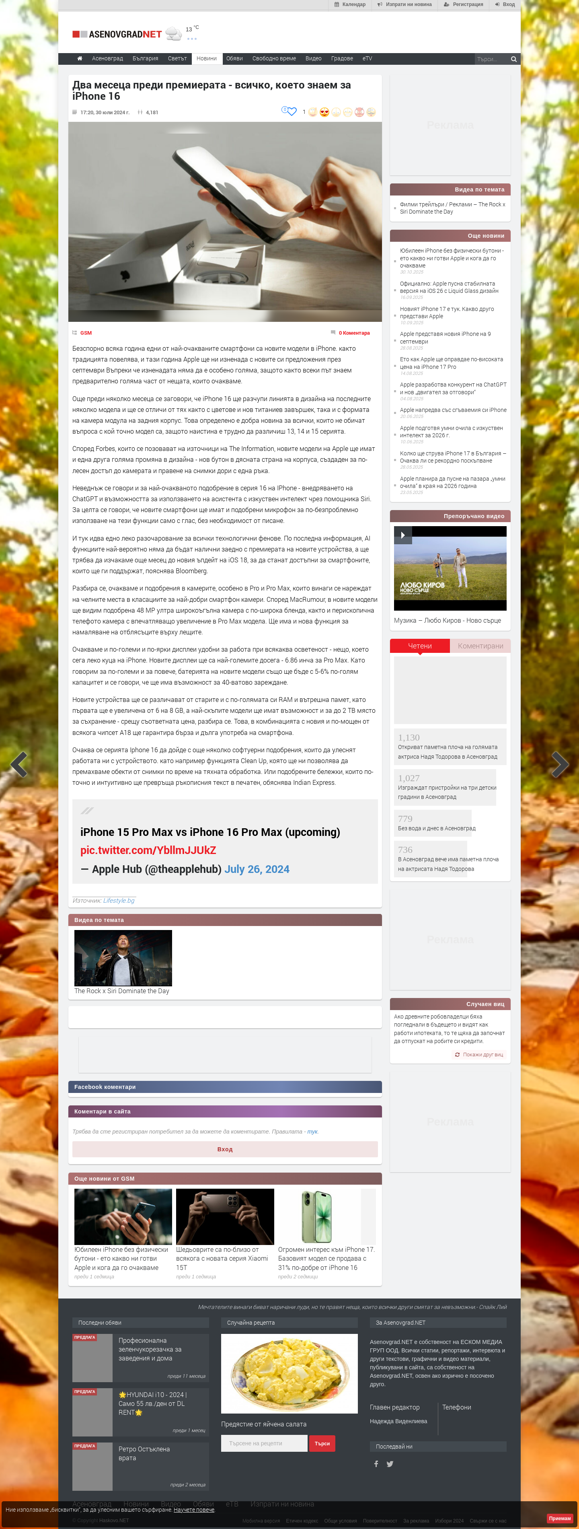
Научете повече (194, 1509)
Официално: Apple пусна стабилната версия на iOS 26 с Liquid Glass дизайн (449, 285)
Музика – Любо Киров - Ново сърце (447, 618)
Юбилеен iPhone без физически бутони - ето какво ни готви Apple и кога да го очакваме (121, 1256)
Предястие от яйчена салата (264, 1422)
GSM (86, 331)
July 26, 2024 (257, 867)
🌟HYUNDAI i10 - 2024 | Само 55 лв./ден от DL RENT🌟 (153, 1402)
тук (313, 1130)
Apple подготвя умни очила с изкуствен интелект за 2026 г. (451, 429)
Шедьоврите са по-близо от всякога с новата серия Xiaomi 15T (222, 1256)
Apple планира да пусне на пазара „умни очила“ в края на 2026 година (452, 480)
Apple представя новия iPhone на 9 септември (445, 336)
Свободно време (274, 56)
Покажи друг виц (479, 1053)
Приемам (560, 1518)
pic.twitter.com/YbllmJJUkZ (148, 849)
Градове (342, 56)
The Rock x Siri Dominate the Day (121, 989)
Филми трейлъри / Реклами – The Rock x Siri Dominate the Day (452, 206)
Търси (322, 1442)
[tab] (420, 647)
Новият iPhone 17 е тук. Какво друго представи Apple (447, 310)
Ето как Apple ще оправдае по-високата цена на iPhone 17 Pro (451, 361)
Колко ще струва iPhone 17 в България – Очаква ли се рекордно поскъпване (453, 455)
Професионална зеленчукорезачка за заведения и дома (150, 1347)
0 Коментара (354, 331)
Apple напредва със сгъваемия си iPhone (453, 408)
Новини (207, 56)
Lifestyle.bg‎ (118, 899)
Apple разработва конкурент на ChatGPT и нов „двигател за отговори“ (453, 386)
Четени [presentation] (420, 644)
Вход (225, 1147)
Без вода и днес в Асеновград (437, 826)
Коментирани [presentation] (480, 644)
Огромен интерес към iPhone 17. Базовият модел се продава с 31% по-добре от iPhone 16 (326, 1256)
